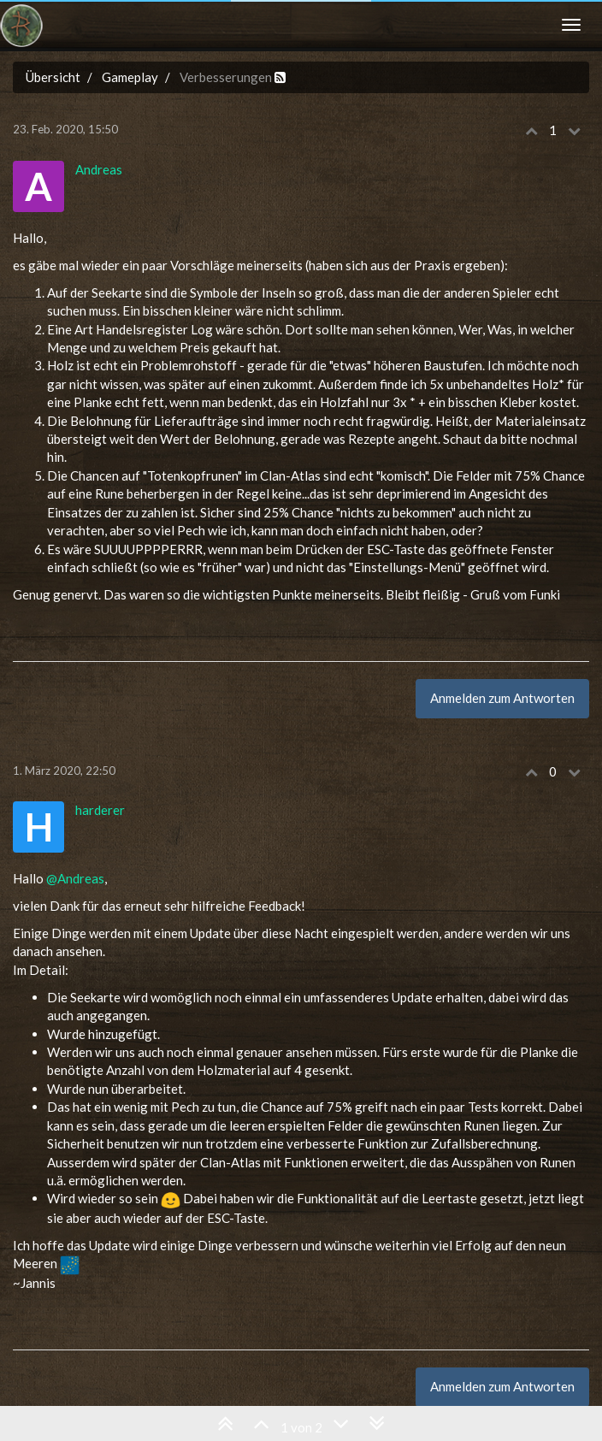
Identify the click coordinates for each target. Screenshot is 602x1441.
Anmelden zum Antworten (502, 698)
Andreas (98, 169)
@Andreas (75, 878)
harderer (100, 810)
